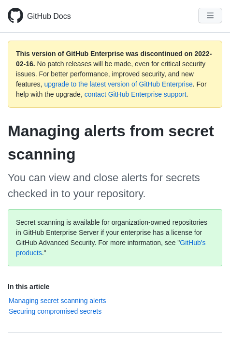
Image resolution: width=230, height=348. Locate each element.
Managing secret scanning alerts (57, 300)
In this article (28, 286)
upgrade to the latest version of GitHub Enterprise (118, 84)
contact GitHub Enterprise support (136, 94)
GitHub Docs (49, 16)
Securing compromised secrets (55, 311)
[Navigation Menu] (210, 15)
